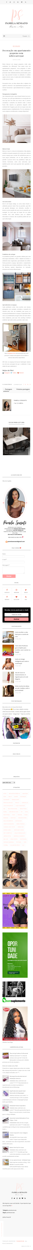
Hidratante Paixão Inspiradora (18, 1105)
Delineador (6, 799)
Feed (25, 598)
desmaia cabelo (7, 830)
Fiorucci (17, 802)
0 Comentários (7, 384)
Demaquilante (15, 799)
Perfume (20, 814)
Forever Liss (25, 802)
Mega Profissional (12, 808)
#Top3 (5, 793)
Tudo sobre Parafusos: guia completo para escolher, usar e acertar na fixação (22, 649)
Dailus (10, 796)
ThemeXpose (20, 1241)
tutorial (5, 845)
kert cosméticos (7, 833)
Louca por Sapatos (8, 805)
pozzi (25, 842)
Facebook (7, 590)
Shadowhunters (22, 817)
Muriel (5, 811)
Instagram (7, 373)
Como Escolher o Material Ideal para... (14, 452)
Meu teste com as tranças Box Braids (12, 707)
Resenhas (5, 817)
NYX (22, 811)
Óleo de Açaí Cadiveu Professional (19, 1053)
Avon (4, 796)
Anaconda (25, 793)
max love (5, 839)
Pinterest (21, 373)
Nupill (26, 811)
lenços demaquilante (20, 833)
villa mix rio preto (15, 845)
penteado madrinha (8, 842)
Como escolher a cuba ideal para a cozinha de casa (21, 634)
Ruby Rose (13, 817)
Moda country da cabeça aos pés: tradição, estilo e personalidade (22, 688)
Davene (16, 796)
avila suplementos (8, 821)
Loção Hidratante (20, 805)
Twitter (14, 373)
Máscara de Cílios (13, 811)
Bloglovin (16, 598)
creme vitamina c (20, 824)
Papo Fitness (6, 814)
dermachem (21, 827)
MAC (4, 808)
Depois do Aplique (8, 802)
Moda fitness (23, 808)
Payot (13, 814)
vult (23, 845)
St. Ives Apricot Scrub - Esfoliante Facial (20, 1160)
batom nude (18, 821)
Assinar (16, 619)
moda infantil (14, 839)
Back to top (26, 1246)
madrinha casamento (19, 836)
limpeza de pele (7, 836)
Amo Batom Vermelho (14, 793)
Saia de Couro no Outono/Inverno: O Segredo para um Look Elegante (21, 676)
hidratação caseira (19, 830)
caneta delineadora (8, 824)
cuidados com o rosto (9, 827)
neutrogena (23, 839)
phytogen (18, 842)
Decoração (16, 46)
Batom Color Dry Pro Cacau (17, 1147)
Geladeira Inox (12, 353)
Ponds (26, 814)
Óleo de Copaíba (6, 481)
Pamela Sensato (20, 400)
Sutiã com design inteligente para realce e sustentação (22, 661)
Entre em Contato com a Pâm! (10, 1066)
